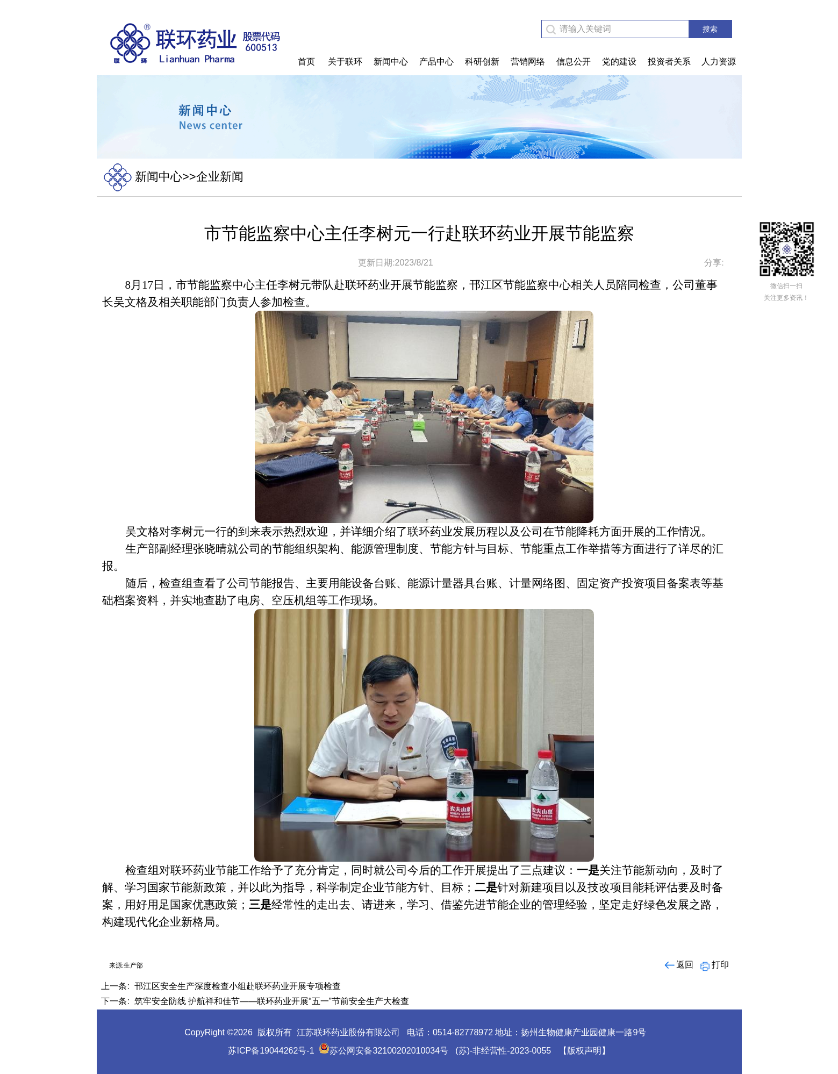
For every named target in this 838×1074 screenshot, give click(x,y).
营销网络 (528, 61)
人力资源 (718, 61)
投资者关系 (669, 61)
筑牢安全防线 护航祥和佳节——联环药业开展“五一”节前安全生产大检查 (271, 1001)
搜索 (710, 29)
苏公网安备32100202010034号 (383, 1050)
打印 (713, 964)
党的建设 (619, 61)
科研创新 (482, 61)
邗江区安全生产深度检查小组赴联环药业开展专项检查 (237, 986)
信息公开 (573, 61)
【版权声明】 (584, 1050)
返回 (678, 964)
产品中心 (436, 61)
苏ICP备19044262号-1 (271, 1050)
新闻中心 (391, 61)
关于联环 (345, 61)
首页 (306, 61)
